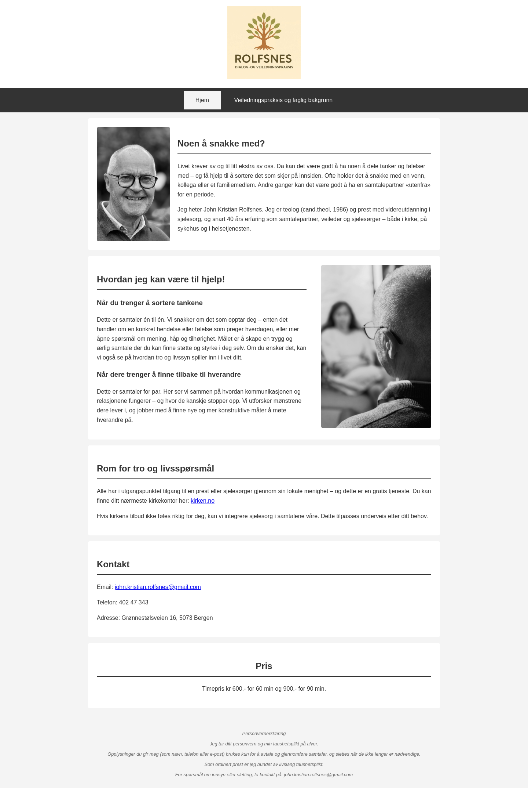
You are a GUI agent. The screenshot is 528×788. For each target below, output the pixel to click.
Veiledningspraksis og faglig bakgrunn (283, 100)
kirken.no (202, 501)
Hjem (202, 100)
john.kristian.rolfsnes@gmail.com (158, 587)
